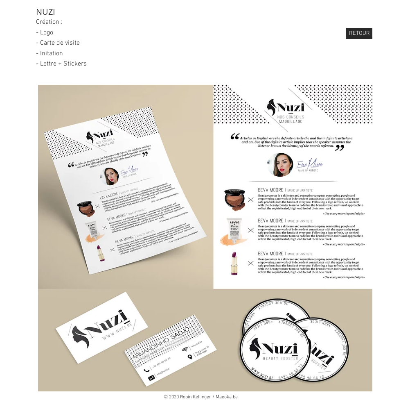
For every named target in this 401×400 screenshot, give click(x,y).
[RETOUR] (359, 33)
